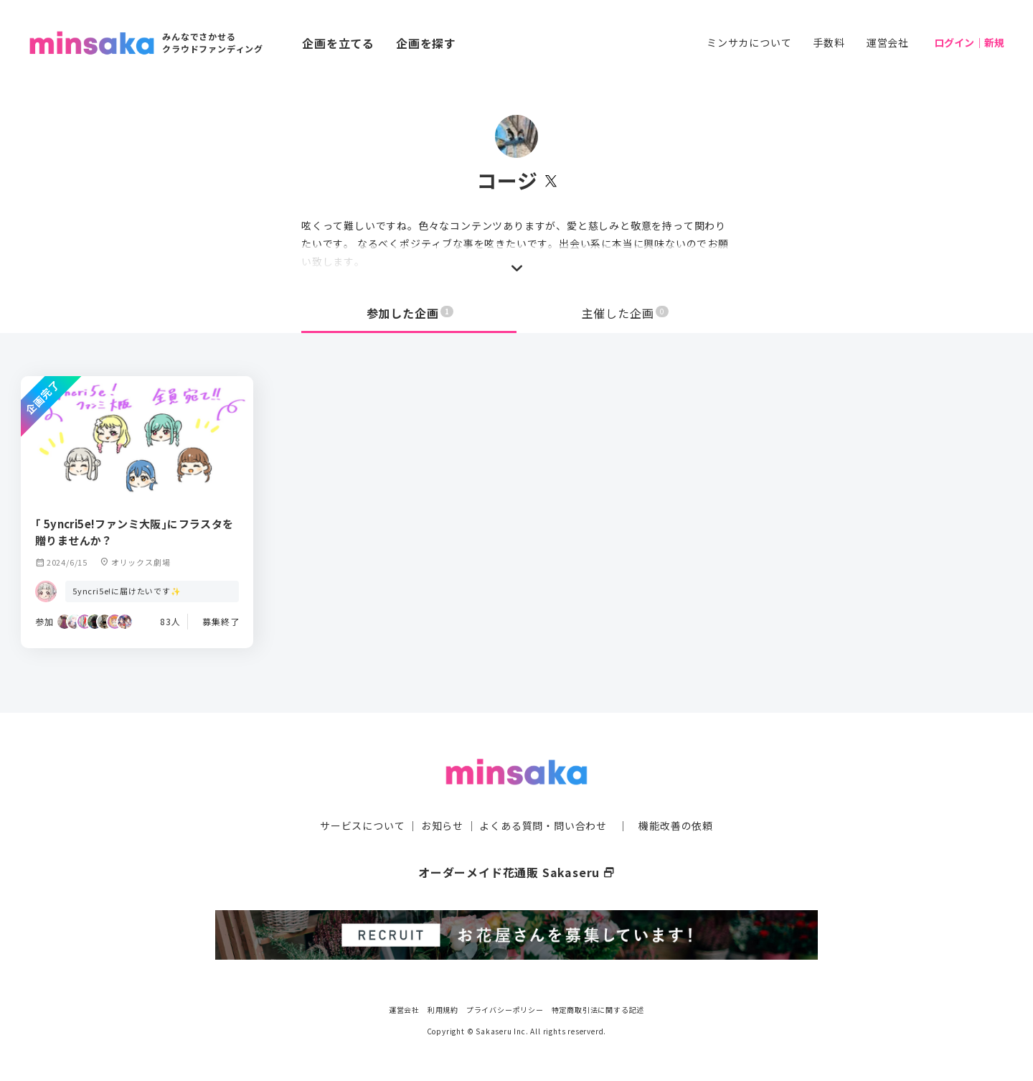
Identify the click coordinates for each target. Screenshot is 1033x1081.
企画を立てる (338, 43)
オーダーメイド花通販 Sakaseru (516, 872)
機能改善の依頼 (675, 825)
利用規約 (443, 1008)
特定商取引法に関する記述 (598, 1008)
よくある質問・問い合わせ (543, 825)
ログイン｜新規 (969, 42)
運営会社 (888, 42)
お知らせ (442, 825)
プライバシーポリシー (505, 1008)
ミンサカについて (749, 42)
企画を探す (426, 43)
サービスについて (362, 825)
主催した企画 (625, 313)
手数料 (828, 42)
